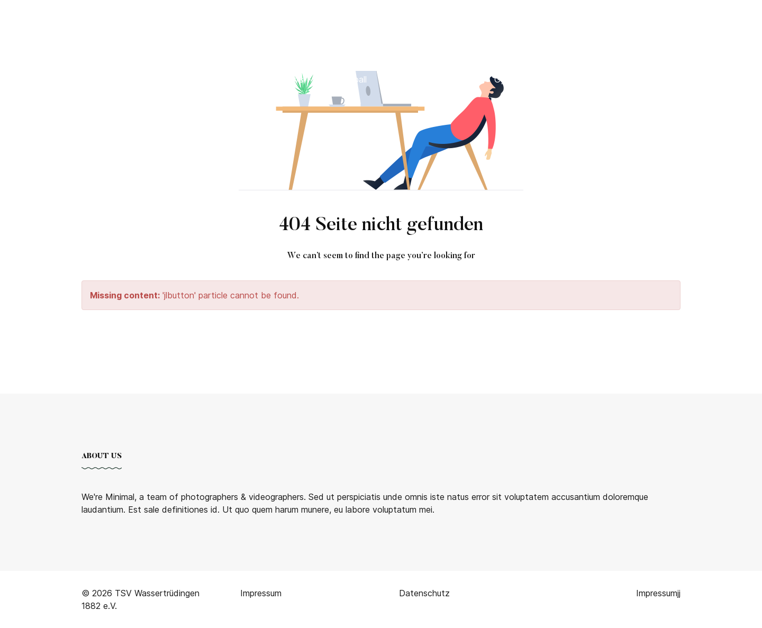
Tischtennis (286, 79)
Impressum (656, 593)
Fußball (148, 79)
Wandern (568, 79)
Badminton (451, 79)
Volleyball (348, 79)
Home (50, 79)
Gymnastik (515, 79)
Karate (396, 79)
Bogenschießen (213, 79)
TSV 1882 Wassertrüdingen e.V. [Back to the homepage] (122, 21)
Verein (95, 79)
